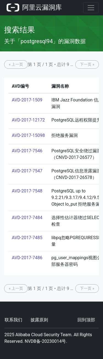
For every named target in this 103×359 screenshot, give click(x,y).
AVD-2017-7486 (27, 257)
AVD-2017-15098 (28, 135)
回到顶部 (86, 319)
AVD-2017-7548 (27, 191)
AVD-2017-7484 (27, 217)
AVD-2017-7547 (27, 170)
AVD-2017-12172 (28, 120)
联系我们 (13, 319)
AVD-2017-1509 (27, 100)
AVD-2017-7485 (27, 237)
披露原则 (39, 319)
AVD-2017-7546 (27, 150)
